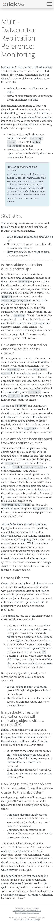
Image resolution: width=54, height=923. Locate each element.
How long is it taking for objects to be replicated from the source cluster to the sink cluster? (27, 788)
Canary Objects (15, 577)
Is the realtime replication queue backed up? (21, 266)
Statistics (11, 215)
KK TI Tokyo (35, 919)
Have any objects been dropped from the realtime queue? (26, 440)
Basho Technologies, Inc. (35, 917)
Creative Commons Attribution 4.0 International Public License (27, 912)
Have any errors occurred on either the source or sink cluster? (24, 348)
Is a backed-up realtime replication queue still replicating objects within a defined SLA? (22, 718)
